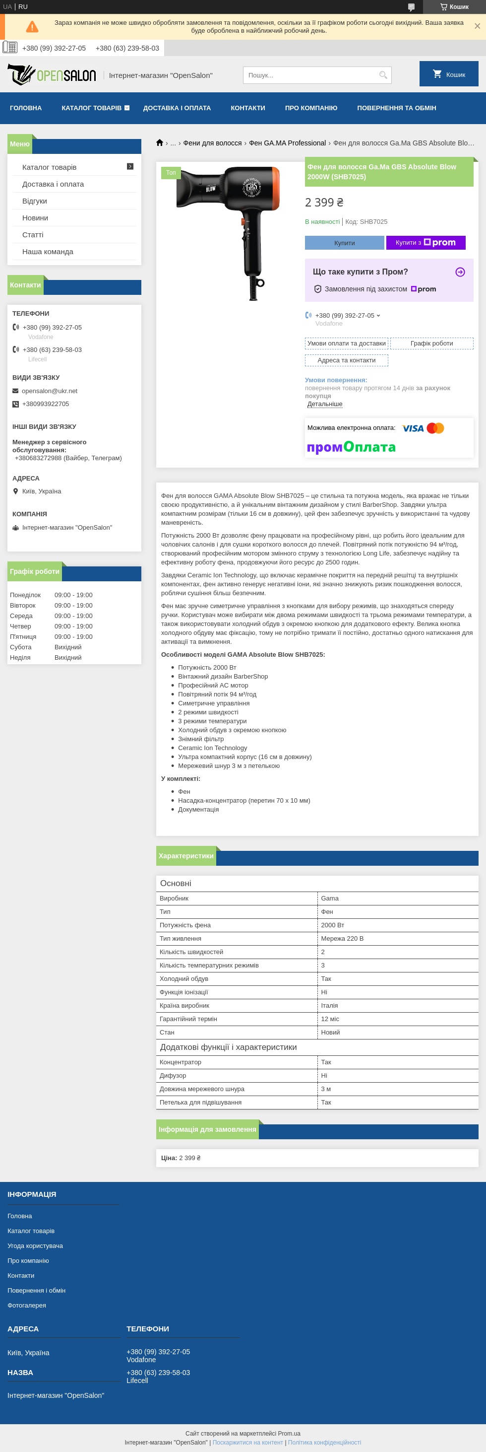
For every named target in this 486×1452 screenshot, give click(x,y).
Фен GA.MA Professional (287, 143)
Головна (26, 108)
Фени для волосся (212, 143)
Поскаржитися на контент (248, 1442)
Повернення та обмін (397, 108)
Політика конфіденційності (325, 1442)
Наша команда (47, 251)
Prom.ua (289, 1433)
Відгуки (34, 201)
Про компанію (311, 108)
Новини (35, 217)
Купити (344, 243)
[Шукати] (383, 75)
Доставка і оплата (177, 108)
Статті (33, 234)
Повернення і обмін (36, 1290)
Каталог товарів (91, 108)
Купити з (426, 242)
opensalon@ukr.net (49, 391)
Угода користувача (35, 1245)
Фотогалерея (26, 1305)
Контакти (248, 108)
